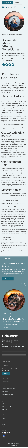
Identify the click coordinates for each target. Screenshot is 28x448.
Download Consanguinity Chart (8, 388)
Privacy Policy (10, 443)
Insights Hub (4, 414)
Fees (3, 403)
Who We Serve (5, 386)
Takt (16, 445)
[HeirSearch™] (9, 7)
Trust (3, 398)
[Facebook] (3, 433)
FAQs (3, 426)
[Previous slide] (21, 284)
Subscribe (6, 373)
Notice (3, 399)
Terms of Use (16, 443)
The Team (4, 383)
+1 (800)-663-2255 (9, 237)
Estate (3, 396)
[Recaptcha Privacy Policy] (14, 436)
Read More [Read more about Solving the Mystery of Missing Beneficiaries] (5, 327)
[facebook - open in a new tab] (13, 64)
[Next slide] (24, 284)
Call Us (3, 424)
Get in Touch (4, 422)
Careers (3, 384)
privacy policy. (6, 370)
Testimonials (4, 412)
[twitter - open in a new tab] (9, 64)
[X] (7, 433)
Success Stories (5, 411)
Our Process (4, 409)
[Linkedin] (5, 433)
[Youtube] (9, 433)
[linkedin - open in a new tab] (6, 64)
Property (4, 401)
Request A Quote (5, 421)
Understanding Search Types (7, 394)
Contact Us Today (7, 239)
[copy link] (3, 64)
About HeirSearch (5, 381)
